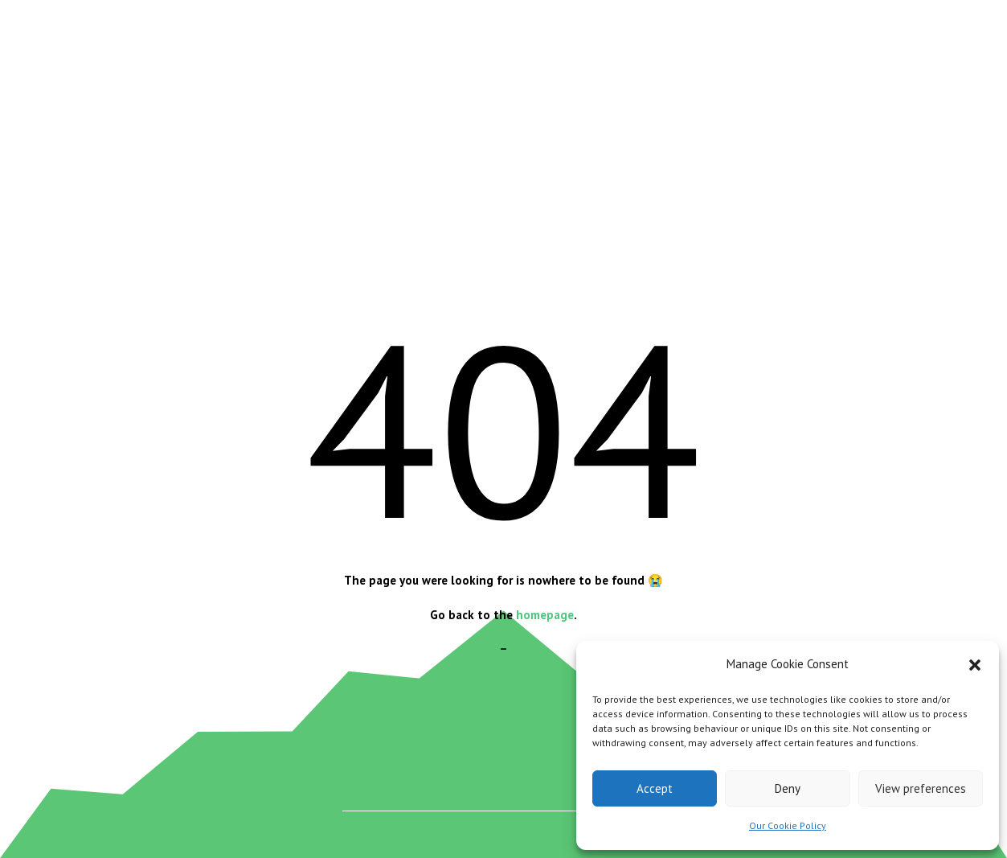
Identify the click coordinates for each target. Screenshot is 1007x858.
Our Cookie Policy (787, 825)
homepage (545, 614)
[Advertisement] (504, 167)
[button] (975, 665)
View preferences (920, 788)
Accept (655, 788)
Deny (787, 788)
